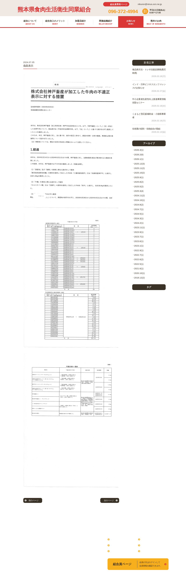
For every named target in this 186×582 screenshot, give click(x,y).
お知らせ (146, 545)
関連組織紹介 (148, 539)
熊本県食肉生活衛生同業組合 (54, 9)
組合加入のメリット (121, 545)
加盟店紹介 (117, 551)
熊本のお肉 (147, 551)
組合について (118, 539)
